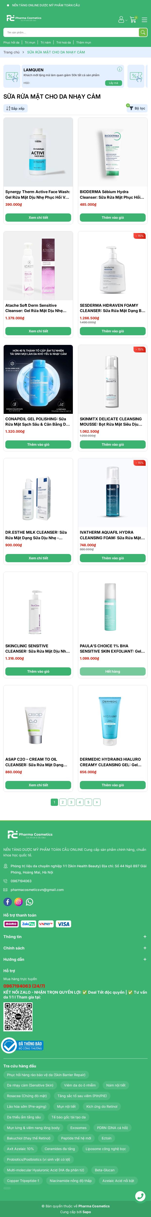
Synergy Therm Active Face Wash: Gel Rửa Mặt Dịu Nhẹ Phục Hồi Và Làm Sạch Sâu (37, 197)
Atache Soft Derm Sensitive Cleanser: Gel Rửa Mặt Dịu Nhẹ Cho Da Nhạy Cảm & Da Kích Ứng (36, 311)
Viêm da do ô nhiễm (80, 1085)
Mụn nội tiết (66, 1106)
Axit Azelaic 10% (20, 1149)
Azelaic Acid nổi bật (118, 1181)
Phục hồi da (11, 42)
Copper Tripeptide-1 (23, 1181)
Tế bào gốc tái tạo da (68, 1117)
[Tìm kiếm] (143, 32)
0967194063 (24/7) (24, 986)
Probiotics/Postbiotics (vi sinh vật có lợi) (38, 1159)
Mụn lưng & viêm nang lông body (33, 1128)
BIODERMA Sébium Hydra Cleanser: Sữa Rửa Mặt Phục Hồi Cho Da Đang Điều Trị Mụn (110, 197)
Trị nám (46, 42)
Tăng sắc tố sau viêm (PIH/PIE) (82, 1096)
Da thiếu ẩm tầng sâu (24, 1117)
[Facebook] (7, 902)
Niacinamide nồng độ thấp (71, 1181)
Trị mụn (30, 42)
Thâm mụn (83, 42)
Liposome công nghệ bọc (106, 1149)
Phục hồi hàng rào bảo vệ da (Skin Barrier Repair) (46, 1075)
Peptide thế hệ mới (76, 1138)
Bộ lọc (136, 107)
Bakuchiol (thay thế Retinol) (28, 1138)
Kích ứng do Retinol (101, 1106)
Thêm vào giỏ (113, 217)
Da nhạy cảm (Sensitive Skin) (30, 1085)
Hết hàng (112, 671)
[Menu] (144, 19)
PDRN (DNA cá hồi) (112, 1128)
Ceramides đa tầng (60, 1149)
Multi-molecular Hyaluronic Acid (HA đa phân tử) (45, 1170)
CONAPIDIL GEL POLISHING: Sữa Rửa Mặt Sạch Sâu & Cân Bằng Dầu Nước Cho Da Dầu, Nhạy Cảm (38, 424)
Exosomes (78, 1128)
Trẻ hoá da (64, 42)
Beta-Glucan (105, 1170)
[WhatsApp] (29, 902)
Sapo (87, 1212)
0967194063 (21, 881)
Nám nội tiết (116, 1085)
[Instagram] (18, 902)
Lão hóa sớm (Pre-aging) (26, 1106)
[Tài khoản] (121, 19)
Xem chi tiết (38, 217)
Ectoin (106, 1138)
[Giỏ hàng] (133, 19)
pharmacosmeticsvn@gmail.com (37, 890)
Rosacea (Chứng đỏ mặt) (27, 1096)
